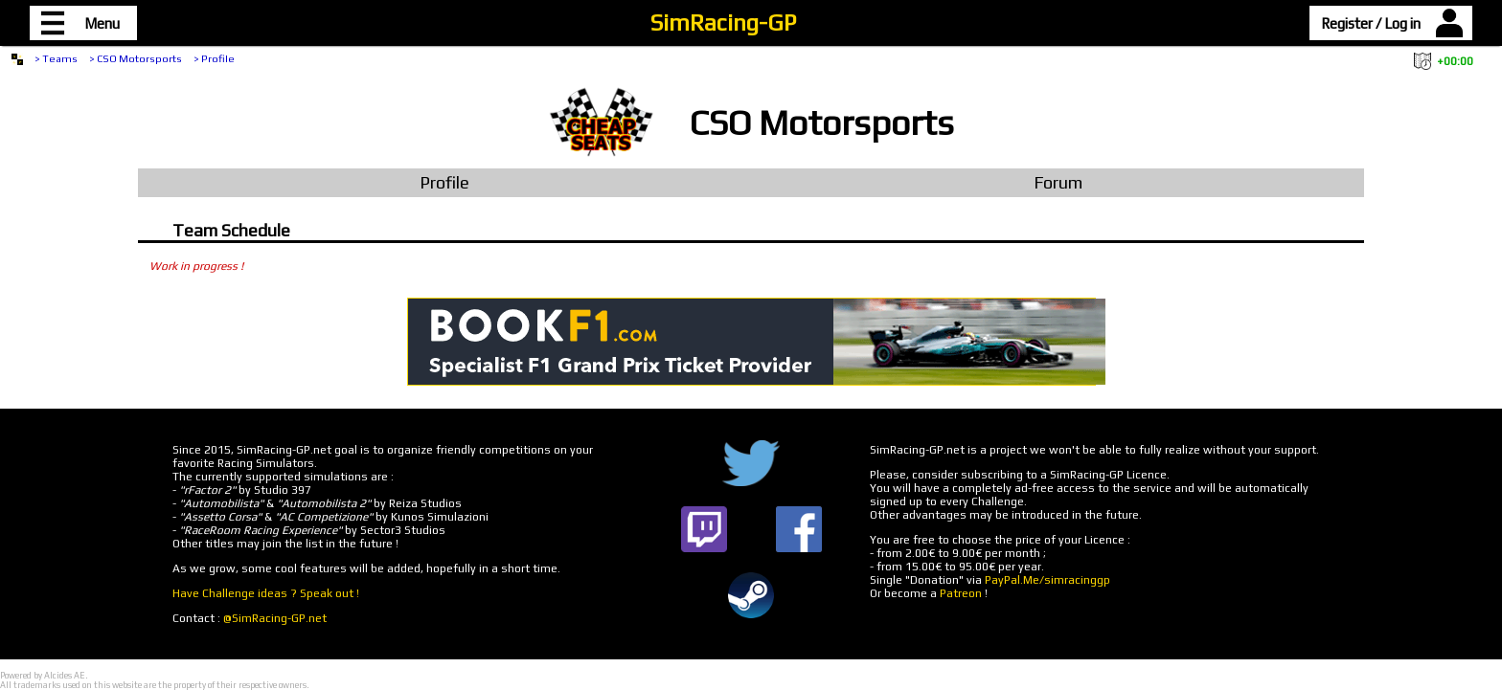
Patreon (961, 593)
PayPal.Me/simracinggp (1047, 580)
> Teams (56, 58)
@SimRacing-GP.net (275, 618)
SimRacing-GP (723, 22)
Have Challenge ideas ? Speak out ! (265, 593)
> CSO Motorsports (135, 58)
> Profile (214, 58)
